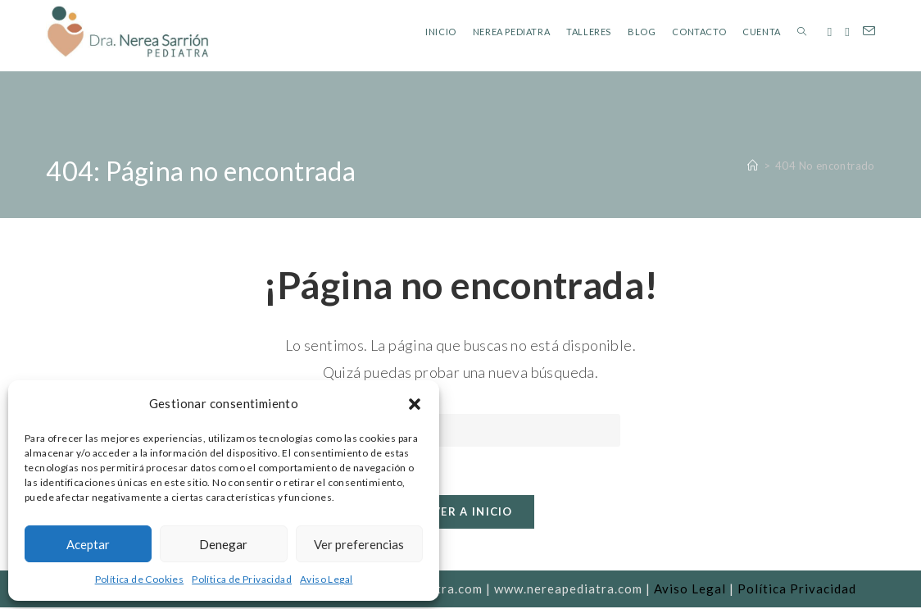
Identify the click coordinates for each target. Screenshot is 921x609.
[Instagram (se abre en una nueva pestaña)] (846, 32)
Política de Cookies (139, 579)
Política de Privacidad (242, 579)
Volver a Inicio (460, 513)
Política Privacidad (796, 590)
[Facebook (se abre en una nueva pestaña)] (829, 32)
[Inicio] (752, 165)
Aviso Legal (326, 579)
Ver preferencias (359, 544)
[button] (414, 404)
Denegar (223, 544)
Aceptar (88, 544)
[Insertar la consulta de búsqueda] (460, 430)
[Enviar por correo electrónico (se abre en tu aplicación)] (869, 31)
